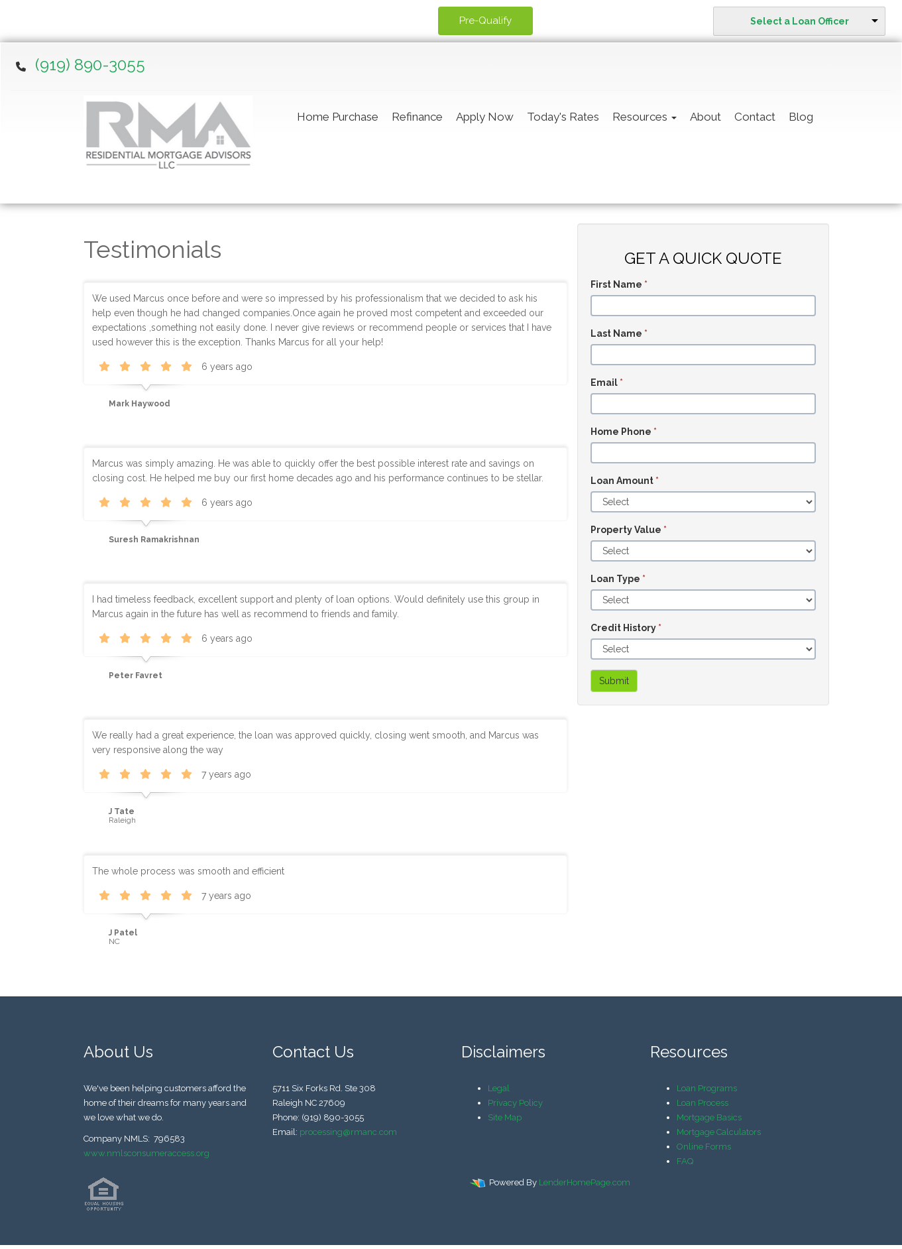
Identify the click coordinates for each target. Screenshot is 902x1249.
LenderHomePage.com (584, 1182)
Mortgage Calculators (719, 1132)
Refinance (417, 116)
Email (607, 382)
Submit (614, 681)
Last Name (619, 333)
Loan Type (618, 578)
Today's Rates (563, 116)
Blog (801, 116)
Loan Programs (707, 1088)
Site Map (505, 1117)
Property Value (629, 529)
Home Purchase (337, 116)
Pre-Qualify (485, 21)
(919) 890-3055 (90, 64)
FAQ (685, 1161)
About (705, 116)
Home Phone (624, 431)
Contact (754, 116)
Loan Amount (625, 480)
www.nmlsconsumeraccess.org (146, 1153)
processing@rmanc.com (348, 1132)
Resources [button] (644, 116)
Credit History (626, 628)
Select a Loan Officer (799, 21)
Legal (499, 1088)
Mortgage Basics (709, 1117)
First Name (619, 284)
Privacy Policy (515, 1103)
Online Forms (704, 1147)
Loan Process (702, 1103)
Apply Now (485, 116)
